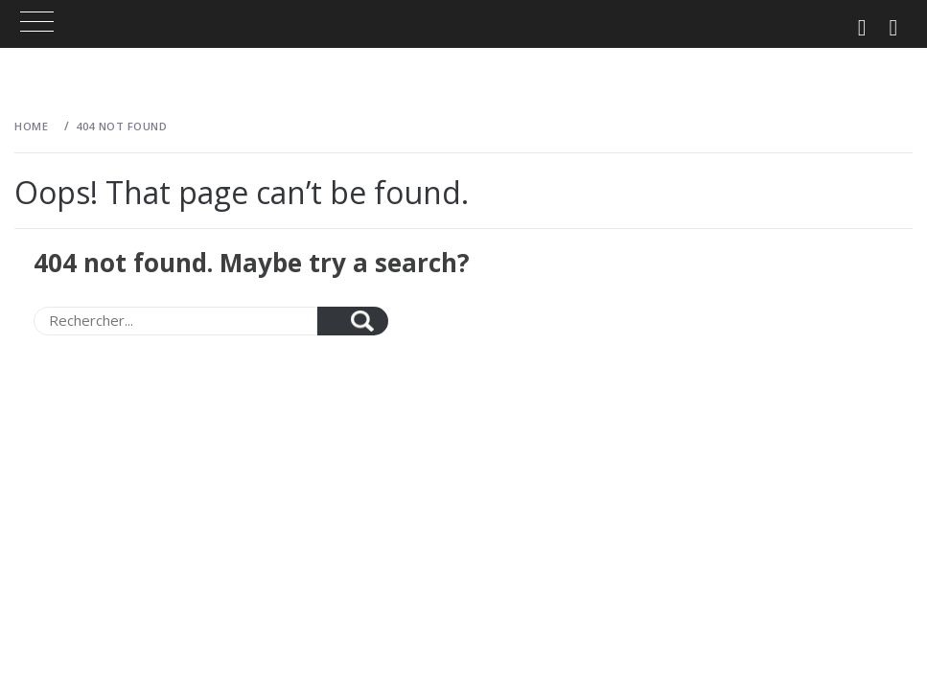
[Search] (175, 321)
